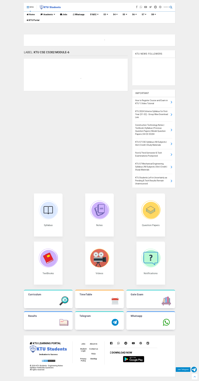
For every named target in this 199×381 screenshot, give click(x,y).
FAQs (93, 354)
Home (31, 14)
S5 (125, 14)
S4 (115, 14)
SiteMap (93, 359)
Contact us (93, 349)
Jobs (63, 14)
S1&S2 (94, 14)
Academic (47, 14)
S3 (105, 14)
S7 (144, 14)
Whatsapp (78, 14)
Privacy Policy (83, 360)
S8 (153, 14)
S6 (134, 14)
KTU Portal (33, 20)
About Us (93, 344)
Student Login (83, 350)
